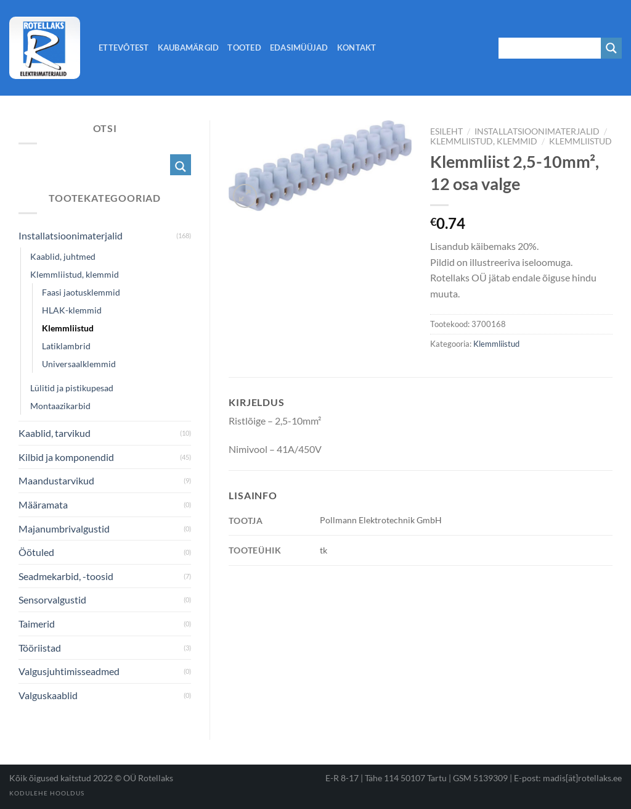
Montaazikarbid (60, 405)
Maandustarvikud (56, 480)
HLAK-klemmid (72, 310)
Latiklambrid (66, 346)
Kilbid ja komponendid (66, 457)
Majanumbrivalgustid (64, 528)
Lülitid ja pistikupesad (71, 388)
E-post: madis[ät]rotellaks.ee (568, 778)
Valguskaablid (48, 695)
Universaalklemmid (79, 364)
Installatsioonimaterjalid (537, 131)
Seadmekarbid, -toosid (65, 576)
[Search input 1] (550, 48)
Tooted (244, 47)
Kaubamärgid (188, 47)
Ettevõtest (124, 47)
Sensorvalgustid (52, 599)
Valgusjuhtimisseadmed (69, 671)
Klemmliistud (580, 141)
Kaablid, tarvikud (54, 433)
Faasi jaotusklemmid (81, 292)
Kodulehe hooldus (46, 793)
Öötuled (36, 552)
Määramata (43, 504)
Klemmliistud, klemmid (483, 141)
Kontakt (357, 47)
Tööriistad (39, 647)
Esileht (446, 131)
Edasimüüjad (299, 47)
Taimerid (36, 623)
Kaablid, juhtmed (63, 256)
